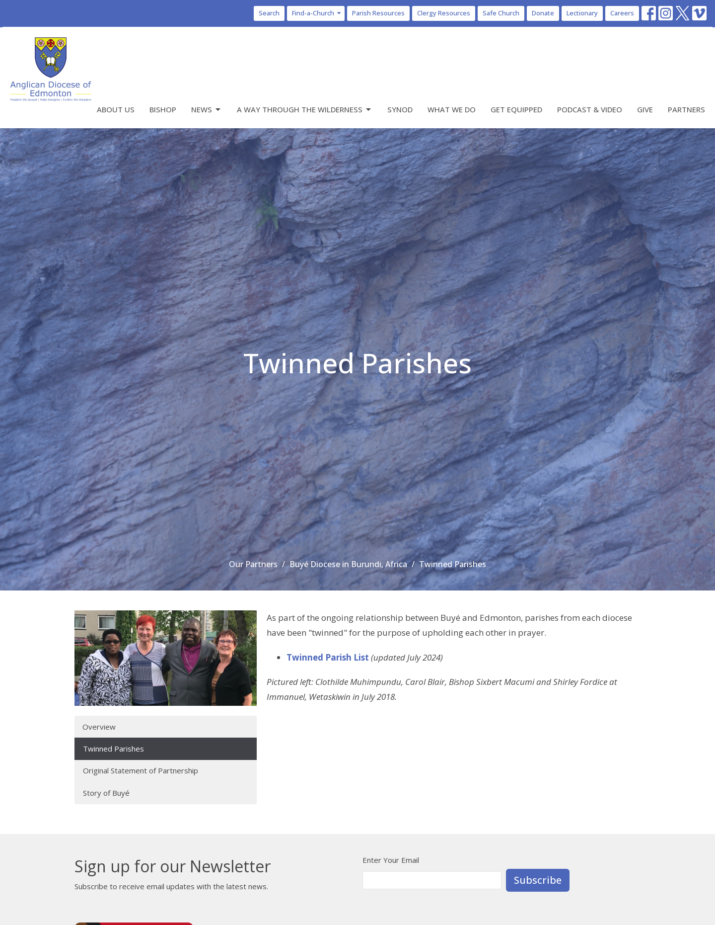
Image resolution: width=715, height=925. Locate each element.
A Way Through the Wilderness (304, 109)
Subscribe (538, 880)
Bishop (162, 109)
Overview (99, 727)
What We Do (452, 109)
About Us (116, 109)
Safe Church (501, 12)
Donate (543, 12)
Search (269, 12)
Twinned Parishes (113, 749)
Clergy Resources (443, 12)
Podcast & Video (589, 109)
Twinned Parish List (327, 657)
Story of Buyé (106, 793)
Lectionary (582, 12)
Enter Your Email (390, 860)
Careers (622, 12)
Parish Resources (378, 12)
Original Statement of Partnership (140, 770)
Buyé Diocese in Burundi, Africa (348, 564)
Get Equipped (516, 109)
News (206, 109)
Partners (686, 109)
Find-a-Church (317, 12)
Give (645, 109)
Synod (400, 109)
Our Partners (253, 564)
